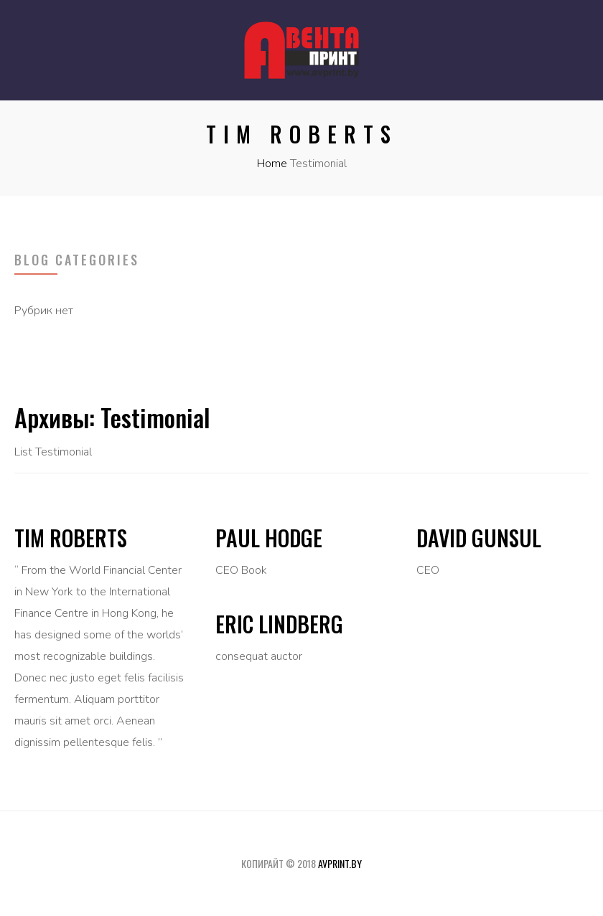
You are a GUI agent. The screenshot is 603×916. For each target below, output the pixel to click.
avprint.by (340, 863)
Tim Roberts (70, 537)
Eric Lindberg (279, 624)
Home (272, 163)
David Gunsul (478, 537)
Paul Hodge (268, 537)
